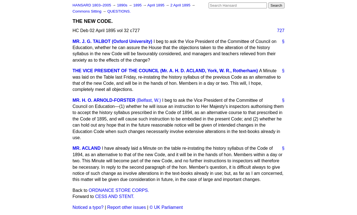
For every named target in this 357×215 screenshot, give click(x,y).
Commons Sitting (87, 11)
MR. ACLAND (87, 148)
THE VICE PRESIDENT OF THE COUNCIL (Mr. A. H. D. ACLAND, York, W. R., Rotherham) (165, 70)
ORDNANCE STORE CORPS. (119, 190)
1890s (122, 5)
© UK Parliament (166, 207)
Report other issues (126, 207)
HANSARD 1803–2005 (92, 5)
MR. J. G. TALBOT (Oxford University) (112, 41)
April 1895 (156, 5)
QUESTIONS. (119, 11)
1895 (138, 5)
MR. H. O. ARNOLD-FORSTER (104, 100)
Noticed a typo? (88, 207)
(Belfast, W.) (149, 100)
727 (280, 30)
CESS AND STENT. (114, 196)
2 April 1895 (181, 5)
